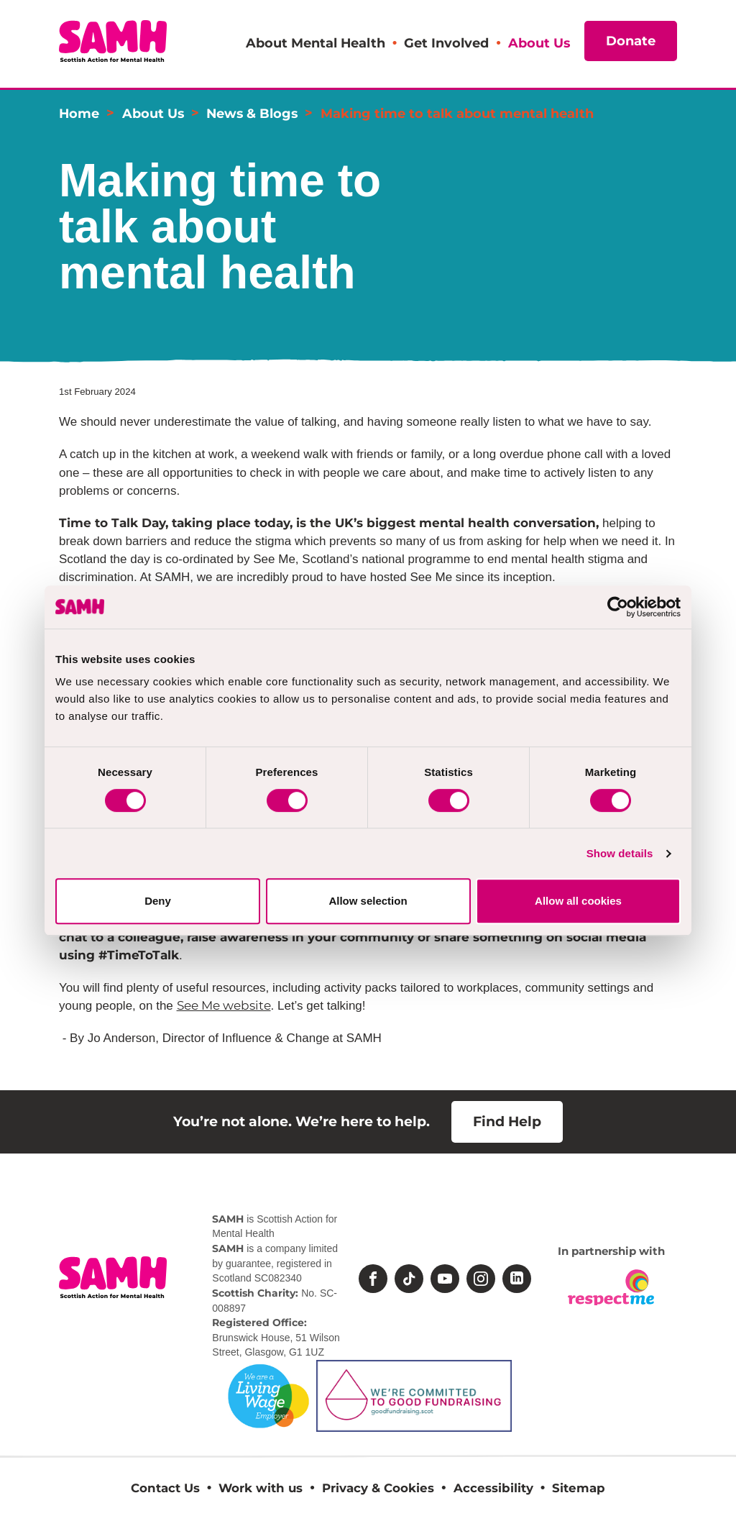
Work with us (260, 1488)
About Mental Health (315, 42)
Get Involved (446, 42)
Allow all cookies (578, 901)
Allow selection (367, 901)
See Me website (224, 1005)
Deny (157, 901)
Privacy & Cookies (378, 1488)
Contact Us (165, 1488)
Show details (619, 853)
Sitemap (578, 1488)
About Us (539, 42)
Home (79, 113)
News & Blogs (252, 113)
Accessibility (493, 1488)
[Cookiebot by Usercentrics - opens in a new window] (618, 607)
